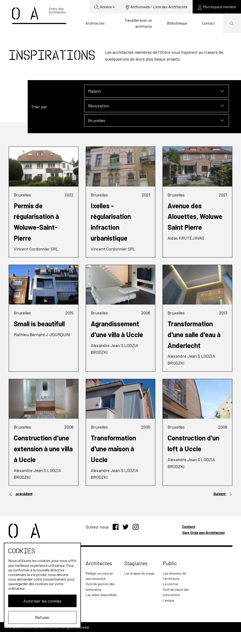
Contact (208, 23)
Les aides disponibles (101, 595)
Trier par (39, 106)
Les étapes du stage (139, 573)
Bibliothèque (177, 23)
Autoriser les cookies (42, 601)
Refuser (42, 617)
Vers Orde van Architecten (203, 532)
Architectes (94, 23)
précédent (21, 493)
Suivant (223, 493)
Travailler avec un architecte (138, 23)
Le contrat (170, 584)
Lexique (168, 600)
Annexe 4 (104, 7)
